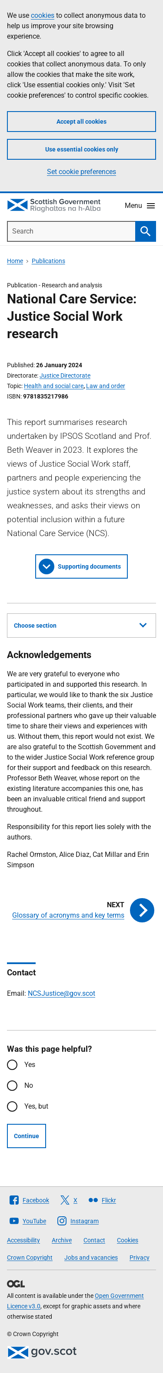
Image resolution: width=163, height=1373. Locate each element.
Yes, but (36, 1106)
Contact (94, 1240)
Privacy (140, 1257)
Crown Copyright (30, 1257)
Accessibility (23, 1240)
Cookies (127, 1240)
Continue (26, 1136)
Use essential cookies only (81, 149)
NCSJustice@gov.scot (61, 993)
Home (15, 260)
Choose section (80, 624)
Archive (62, 1240)
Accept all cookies (81, 121)
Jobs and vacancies (91, 1257)
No (28, 1085)
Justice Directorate (65, 375)
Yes (29, 1064)
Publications (48, 260)
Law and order (105, 385)
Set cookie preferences (81, 172)
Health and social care (53, 385)
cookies (42, 15)
